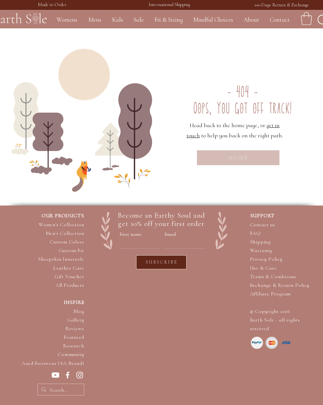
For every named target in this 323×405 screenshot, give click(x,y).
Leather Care (68, 268)
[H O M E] (238, 157)
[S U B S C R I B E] (161, 262)
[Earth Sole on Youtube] (55, 375)
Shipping (260, 242)
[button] (306, 18)
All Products (69, 285)
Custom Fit (71, 250)
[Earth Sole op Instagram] (79, 375)
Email (170, 234)
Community (71, 354)
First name (131, 234)
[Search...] (60, 390)
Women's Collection (61, 224)
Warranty (261, 250)
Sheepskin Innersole (61, 259)
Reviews (75, 328)
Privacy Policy (266, 259)
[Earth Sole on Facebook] (67, 375)
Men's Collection (65, 233)
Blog (79, 311)
